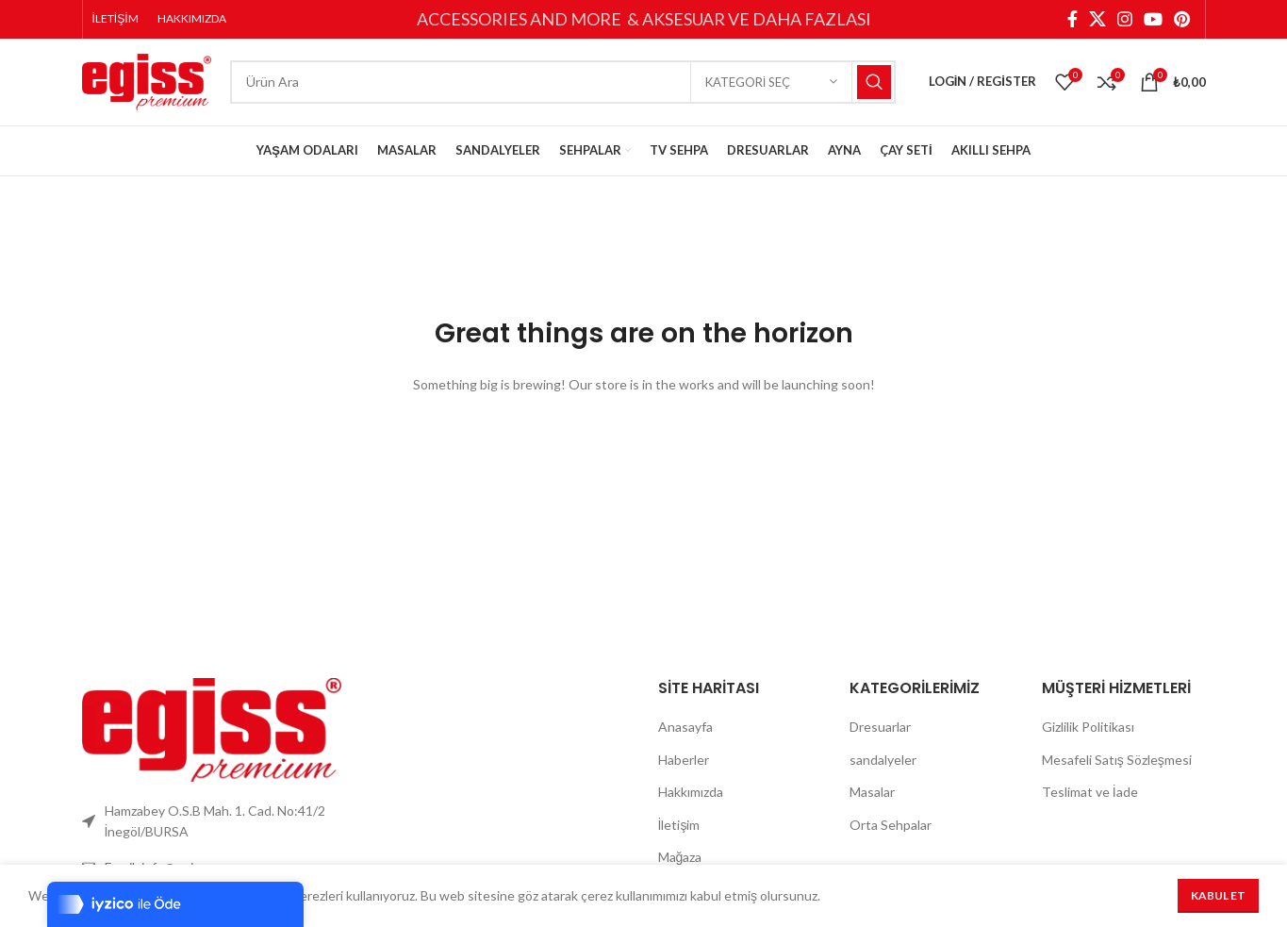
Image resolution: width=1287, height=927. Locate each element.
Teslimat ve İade (1090, 805)
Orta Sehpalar (891, 838)
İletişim (679, 838)
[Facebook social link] (1072, 20)
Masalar (872, 805)
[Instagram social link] (1125, 20)
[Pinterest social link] (1182, 20)
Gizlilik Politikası (1088, 740)
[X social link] (1097, 20)
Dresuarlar (880, 740)
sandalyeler (883, 772)
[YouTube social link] (1153, 20)
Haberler (683, 772)
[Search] (563, 89)
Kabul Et (1218, 895)
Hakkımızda (690, 805)
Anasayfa (685, 740)
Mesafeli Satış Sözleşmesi (1117, 772)
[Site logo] (146, 87)
